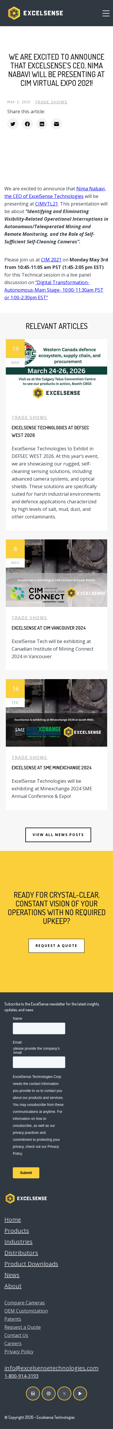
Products (16, 1231)
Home (12, 1219)
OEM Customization (26, 1311)
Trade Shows (51, 102)
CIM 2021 (51, 259)
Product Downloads (31, 1264)
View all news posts (58, 834)
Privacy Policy (18, 1351)
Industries (18, 1242)
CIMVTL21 (46, 204)
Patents (12, 1319)
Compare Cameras (24, 1303)
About (13, 1286)
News (12, 1275)
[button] (106, 13)
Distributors (21, 1253)
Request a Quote (22, 1327)
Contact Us (16, 1335)
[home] (34, 13)
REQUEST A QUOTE (56, 945)
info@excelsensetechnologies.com (51, 1368)
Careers (13, 1343)
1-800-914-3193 (21, 1376)
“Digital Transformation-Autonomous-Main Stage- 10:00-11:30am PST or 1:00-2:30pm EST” (53, 290)
